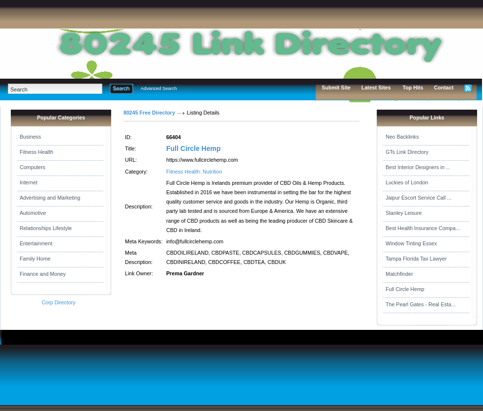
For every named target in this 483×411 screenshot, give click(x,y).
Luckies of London (407, 182)
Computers (32, 167)
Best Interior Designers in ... (418, 167)
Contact (443, 87)
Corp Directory (59, 302)
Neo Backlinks (402, 137)
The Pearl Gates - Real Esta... (420, 304)
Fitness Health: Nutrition (194, 172)
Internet (28, 182)
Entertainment (36, 243)
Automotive (33, 213)
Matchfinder (399, 274)
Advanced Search (159, 88)
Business (30, 137)
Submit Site (336, 87)
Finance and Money (43, 274)
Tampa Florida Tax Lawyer (416, 259)
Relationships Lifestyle (46, 228)
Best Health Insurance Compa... (423, 228)
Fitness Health (36, 152)
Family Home (35, 259)
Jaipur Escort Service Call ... (419, 198)
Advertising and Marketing (50, 198)
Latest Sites (376, 87)
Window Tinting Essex (411, 243)
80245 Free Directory (149, 113)
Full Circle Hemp (193, 148)
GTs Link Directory (407, 152)
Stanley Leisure (404, 213)
